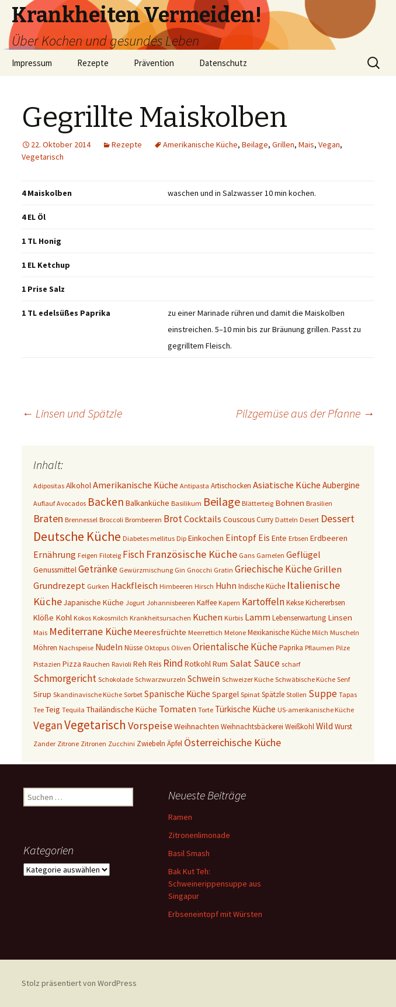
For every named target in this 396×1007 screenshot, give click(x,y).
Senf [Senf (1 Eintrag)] (343, 679)
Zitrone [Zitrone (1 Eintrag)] (68, 743)
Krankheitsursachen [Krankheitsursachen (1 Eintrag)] (160, 617)
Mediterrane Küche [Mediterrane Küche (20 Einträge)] (90, 631)
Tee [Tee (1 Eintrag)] (38, 709)
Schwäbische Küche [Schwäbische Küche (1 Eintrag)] (305, 679)
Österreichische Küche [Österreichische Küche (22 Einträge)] (232, 742)
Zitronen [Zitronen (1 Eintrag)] (93, 743)
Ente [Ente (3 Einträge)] (279, 538)
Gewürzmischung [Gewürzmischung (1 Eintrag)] (146, 569)
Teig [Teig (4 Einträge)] (53, 709)
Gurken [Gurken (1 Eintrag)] (98, 586)
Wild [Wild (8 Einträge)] (324, 726)
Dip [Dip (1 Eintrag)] (181, 538)
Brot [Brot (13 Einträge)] (173, 518)
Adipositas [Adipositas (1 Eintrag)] (48, 485)
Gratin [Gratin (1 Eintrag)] (223, 569)
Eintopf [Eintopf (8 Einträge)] (240, 537)
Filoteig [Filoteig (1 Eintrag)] (110, 555)
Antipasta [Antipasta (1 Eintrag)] (194, 485)
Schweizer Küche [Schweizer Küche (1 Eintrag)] (247, 679)
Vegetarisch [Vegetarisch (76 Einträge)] (95, 725)
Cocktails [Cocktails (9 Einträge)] (202, 519)
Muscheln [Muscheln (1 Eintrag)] (344, 632)
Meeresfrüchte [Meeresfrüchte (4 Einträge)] (160, 632)
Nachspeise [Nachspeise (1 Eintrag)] (76, 647)
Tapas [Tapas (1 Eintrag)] (348, 694)
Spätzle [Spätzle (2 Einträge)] (273, 694)
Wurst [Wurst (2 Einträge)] (343, 727)
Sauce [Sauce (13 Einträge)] (266, 663)
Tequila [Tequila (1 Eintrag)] (73, 709)
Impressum (32, 62)
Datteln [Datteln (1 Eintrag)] (286, 519)
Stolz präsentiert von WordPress (79, 983)
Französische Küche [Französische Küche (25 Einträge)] (191, 554)
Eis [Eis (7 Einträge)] (264, 537)
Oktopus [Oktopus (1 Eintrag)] (156, 647)
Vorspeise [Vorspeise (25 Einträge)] (150, 725)
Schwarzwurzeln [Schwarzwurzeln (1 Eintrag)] (160, 679)
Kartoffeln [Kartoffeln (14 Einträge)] (263, 601)
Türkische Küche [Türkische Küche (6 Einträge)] (245, 709)
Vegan (329, 144)
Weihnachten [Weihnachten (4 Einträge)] (196, 726)
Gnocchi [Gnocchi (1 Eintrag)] (199, 569)
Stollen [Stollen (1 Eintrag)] (296, 694)
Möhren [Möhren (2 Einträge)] (45, 648)
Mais (306, 144)
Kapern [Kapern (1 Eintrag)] (229, 602)
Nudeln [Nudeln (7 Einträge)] (109, 647)
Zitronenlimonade (199, 835)
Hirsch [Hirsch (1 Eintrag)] (204, 586)
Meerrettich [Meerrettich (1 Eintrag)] (205, 632)
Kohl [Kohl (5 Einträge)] (63, 617)
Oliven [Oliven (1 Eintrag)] (181, 647)
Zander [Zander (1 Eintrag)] (44, 743)
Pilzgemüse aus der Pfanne (305, 413)
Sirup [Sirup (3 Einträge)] (42, 694)
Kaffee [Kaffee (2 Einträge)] (207, 603)
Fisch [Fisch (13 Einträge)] (133, 554)
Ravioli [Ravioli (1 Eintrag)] (121, 664)
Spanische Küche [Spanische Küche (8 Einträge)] (177, 693)
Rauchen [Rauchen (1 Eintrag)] (96, 664)
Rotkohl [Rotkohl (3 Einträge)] (198, 663)
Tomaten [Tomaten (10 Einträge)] (177, 709)
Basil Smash (189, 853)
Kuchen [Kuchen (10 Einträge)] (208, 617)
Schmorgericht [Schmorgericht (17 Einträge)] (64, 678)
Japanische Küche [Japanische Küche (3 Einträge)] (94, 602)
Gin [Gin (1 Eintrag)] (180, 569)
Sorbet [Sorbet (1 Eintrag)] (133, 694)
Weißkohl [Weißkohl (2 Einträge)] (299, 727)
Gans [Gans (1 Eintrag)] (247, 555)
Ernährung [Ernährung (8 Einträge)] (54, 554)
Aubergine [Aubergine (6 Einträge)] (341, 485)
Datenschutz (223, 62)
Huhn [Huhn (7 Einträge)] (226, 585)
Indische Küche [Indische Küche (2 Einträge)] (261, 586)
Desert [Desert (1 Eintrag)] (309, 519)
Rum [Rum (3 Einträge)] (220, 663)
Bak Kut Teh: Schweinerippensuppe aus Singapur (214, 883)
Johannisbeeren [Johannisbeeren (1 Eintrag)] (171, 602)
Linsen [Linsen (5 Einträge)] (340, 617)
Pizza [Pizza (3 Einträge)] (71, 663)
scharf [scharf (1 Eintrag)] (291, 664)
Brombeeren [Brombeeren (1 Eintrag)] (143, 519)
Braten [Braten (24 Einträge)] (48, 518)
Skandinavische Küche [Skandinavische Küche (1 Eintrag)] (87, 694)
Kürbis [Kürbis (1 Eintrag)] (233, 617)
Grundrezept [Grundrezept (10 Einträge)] (59, 585)
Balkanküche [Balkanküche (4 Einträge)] (147, 503)
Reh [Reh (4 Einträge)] (140, 663)
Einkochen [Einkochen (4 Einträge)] (206, 538)
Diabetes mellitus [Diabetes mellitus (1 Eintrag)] (149, 538)
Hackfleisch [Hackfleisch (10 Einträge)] (134, 585)
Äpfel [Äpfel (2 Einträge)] (174, 744)
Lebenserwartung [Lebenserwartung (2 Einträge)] (299, 618)
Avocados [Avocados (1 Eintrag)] (71, 503)
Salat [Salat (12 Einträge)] (241, 663)
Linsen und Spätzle (72, 413)
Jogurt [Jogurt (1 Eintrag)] (135, 602)
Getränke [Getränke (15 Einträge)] (97, 569)
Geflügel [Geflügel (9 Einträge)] (303, 554)
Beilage (255, 144)
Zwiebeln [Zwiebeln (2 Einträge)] (151, 744)
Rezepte (93, 62)
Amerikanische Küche (200, 144)
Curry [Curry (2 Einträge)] (264, 520)
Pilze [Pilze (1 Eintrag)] (343, 647)
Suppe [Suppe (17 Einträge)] (322, 693)
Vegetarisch (43, 156)
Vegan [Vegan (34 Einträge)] (47, 725)
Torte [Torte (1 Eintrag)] (205, 709)
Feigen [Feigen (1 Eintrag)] (88, 555)
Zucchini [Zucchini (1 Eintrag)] (121, 743)
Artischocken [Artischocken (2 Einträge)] (231, 486)
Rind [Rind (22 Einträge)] (173, 663)
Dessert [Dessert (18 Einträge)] (338, 518)
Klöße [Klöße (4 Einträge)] (43, 617)
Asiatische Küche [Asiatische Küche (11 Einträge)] (287, 485)
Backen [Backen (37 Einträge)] (106, 502)
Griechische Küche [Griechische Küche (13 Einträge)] (273, 569)
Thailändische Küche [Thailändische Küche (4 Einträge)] (121, 709)
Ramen (180, 817)
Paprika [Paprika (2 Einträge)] (291, 648)
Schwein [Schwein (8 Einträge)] (203, 678)
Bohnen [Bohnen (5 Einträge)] (289, 502)
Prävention (154, 62)
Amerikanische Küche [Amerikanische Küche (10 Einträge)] (135, 485)
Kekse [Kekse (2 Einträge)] (295, 603)
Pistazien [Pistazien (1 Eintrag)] (47, 664)
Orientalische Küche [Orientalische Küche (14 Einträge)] (235, 646)
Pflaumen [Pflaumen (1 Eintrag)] (319, 647)
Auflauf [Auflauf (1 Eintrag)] (44, 503)
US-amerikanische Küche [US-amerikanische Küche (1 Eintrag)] (315, 709)
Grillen (283, 144)
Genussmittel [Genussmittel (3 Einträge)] (55, 569)
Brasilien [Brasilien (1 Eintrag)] (319, 503)
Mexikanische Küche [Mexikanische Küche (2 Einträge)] (279, 632)
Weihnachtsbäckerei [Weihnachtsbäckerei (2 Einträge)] (252, 727)
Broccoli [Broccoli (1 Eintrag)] (111, 519)
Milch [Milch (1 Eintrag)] (320, 632)
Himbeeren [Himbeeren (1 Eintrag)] (176, 586)
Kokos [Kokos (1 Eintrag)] (82, 617)
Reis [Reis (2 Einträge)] (154, 664)
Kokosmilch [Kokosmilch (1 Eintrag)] (110, 617)
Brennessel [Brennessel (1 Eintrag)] (81, 519)
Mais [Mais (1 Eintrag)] (40, 632)
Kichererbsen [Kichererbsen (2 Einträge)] (325, 603)
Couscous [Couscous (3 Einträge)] (239, 519)
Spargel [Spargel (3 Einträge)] (225, 694)
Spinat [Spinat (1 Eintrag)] (250, 694)
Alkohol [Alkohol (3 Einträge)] (78, 485)
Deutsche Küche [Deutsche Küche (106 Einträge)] (77, 536)
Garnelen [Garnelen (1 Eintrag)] (270, 555)
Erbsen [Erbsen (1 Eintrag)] (298, 538)
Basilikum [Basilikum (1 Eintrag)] (186, 503)
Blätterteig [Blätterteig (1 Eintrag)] (257, 503)
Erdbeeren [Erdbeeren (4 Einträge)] (329, 538)
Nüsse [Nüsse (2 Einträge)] (133, 648)
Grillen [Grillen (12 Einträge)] (328, 569)
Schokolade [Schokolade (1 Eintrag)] (115, 679)
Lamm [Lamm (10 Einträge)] (257, 617)
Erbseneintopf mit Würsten (215, 914)
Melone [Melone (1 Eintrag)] (235, 632)
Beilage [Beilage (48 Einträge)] (221, 501)
